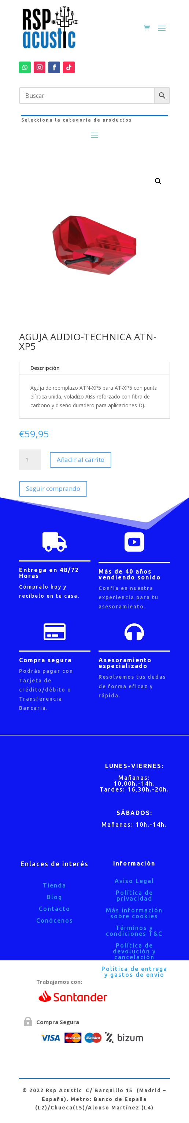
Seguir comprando (53, 488)
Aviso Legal (134, 881)
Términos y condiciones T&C (134, 930)
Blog (54, 897)
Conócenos (54, 920)
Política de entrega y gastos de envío (134, 972)
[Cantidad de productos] (30, 459)
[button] (158, 181)
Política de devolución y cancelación (134, 951)
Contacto (54, 908)
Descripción (45, 367)
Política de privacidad (134, 895)
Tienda (54, 885)
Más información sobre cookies (134, 913)
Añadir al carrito (80, 459)
